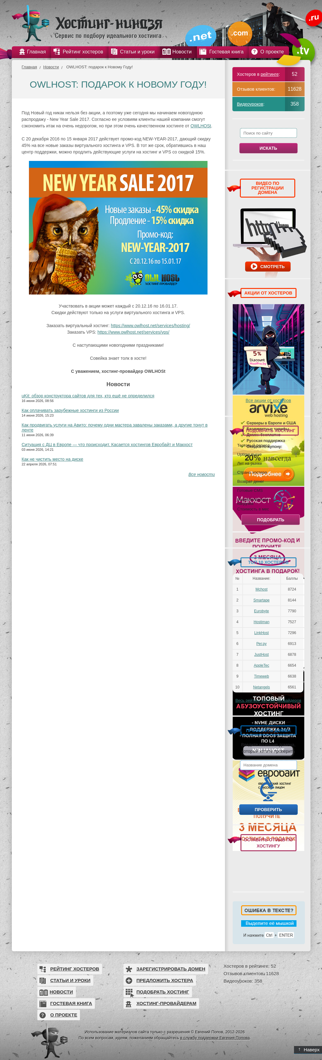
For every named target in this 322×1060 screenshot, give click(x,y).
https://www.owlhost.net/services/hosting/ (150, 325)
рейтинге (270, 74)
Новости (51, 67)
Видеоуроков (250, 104)
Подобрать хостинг (163, 991)
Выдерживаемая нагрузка (252, 501)
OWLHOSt (200, 125)
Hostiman (261, 622)
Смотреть (272, 266)
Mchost (261, 589)
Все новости (202, 474)
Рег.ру (261, 644)
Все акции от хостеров (268, 400)
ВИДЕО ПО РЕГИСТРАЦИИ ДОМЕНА (267, 188)
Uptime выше (249, 454)
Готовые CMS (250, 490)
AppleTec (261, 665)
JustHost (261, 654)
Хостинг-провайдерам (167, 1003)
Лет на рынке (249, 463)
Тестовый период (253, 445)
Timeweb (261, 676)
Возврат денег (250, 481)
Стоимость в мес (253, 509)
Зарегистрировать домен (171, 968)
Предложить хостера (165, 980)
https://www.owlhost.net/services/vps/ (133, 332)
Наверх (309, 1049)
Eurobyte (261, 611)
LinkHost (261, 633)
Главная (29, 67)
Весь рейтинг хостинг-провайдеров (268, 700)
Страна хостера (252, 472)
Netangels (261, 687)
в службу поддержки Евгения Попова (215, 1037)
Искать (268, 148)
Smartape (261, 600)
